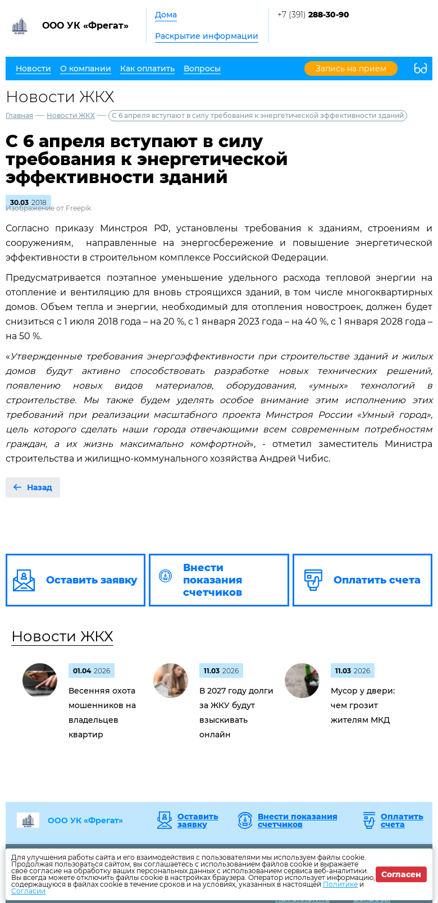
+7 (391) (313, 15)
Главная (19, 115)
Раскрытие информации (206, 36)
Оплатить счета (402, 820)
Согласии (28, 891)
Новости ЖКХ (71, 115)
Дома (166, 15)
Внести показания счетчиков (297, 820)
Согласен (401, 874)
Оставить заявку (197, 820)
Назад (39, 487)
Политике (340, 884)
